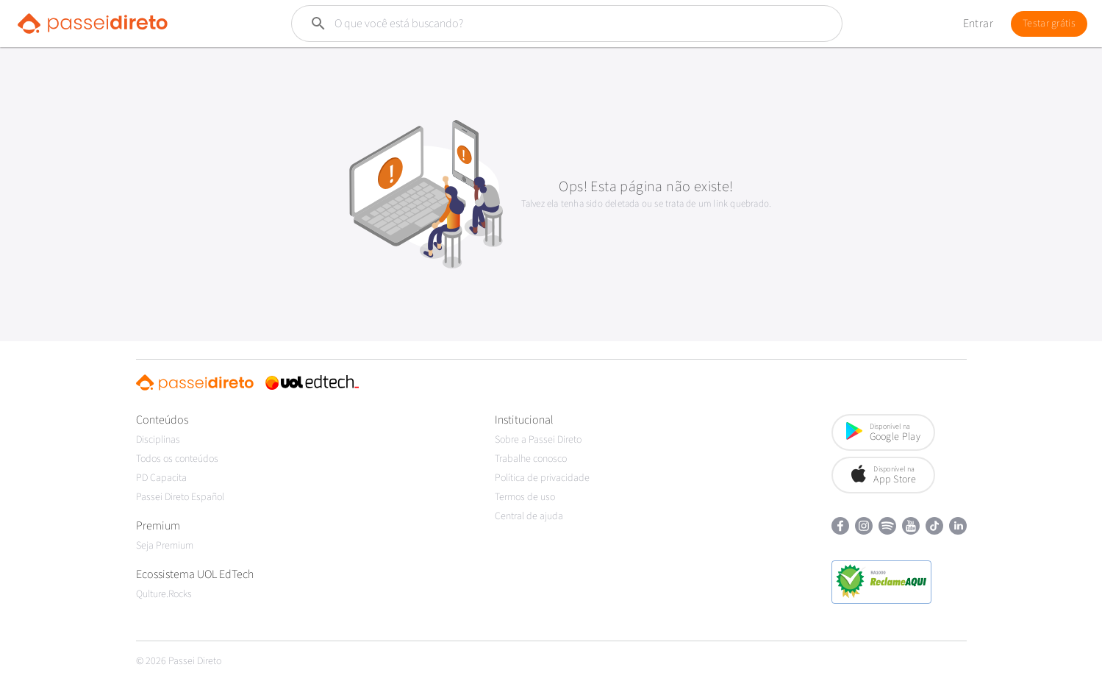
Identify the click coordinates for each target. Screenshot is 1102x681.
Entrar (978, 23)
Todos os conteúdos (177, 459)
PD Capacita (161, 478)
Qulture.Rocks (164, 594)
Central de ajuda (529, 516)
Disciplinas (158, 440)
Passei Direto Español (180, 497)
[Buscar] (532, 23)
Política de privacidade (542, 478)
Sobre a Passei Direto (538, 440)
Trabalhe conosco (531, 459)
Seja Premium (164, 546)
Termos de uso (525, 497)
